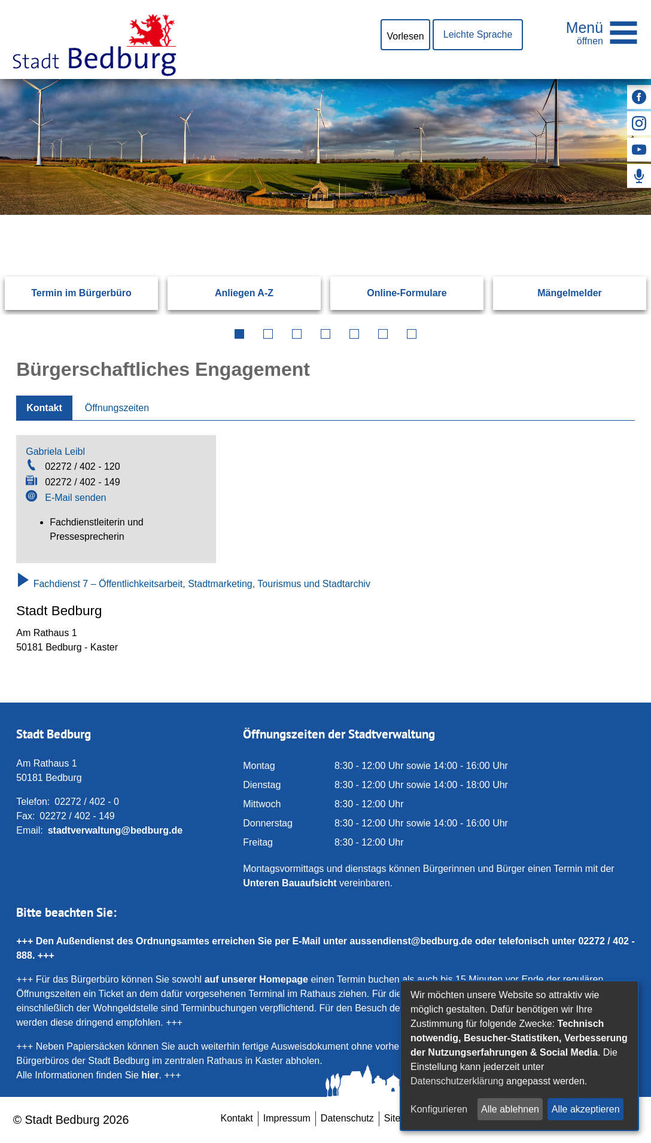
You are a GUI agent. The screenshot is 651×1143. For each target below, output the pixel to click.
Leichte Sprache (478, 34)
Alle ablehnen (510, 1109)
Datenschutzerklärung (457, 1081)
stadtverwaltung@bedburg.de (115, 830)
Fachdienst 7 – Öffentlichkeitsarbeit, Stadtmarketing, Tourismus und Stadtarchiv (193, 584)
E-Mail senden (75, 498)
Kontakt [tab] (44, 408)
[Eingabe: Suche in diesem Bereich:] (311, 214)
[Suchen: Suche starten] (604, 214)
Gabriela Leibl (55, 451)
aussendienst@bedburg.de (411, 941)
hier (150, 1075)
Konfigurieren (438, 1109)
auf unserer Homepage (256, 979)
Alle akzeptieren (586, 1109)
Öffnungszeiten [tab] (117, 408)
